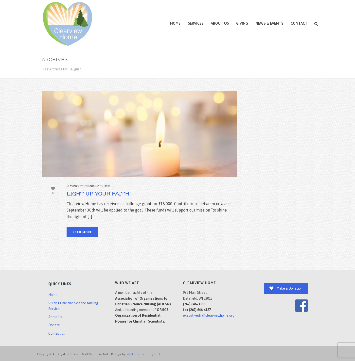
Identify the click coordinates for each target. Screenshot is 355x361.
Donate (54, 325)
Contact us (56, 333)
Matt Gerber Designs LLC (144, 354)
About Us (220, 23)
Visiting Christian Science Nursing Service (73, 306)
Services (195, 23)
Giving (242, 23)
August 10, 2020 (99, 186)
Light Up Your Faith (98, 194)
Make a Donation (285, 288)
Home (175, 23)
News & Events (269, 23)
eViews (74, 186)
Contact (299, 23)
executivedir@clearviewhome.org (208, 315)
